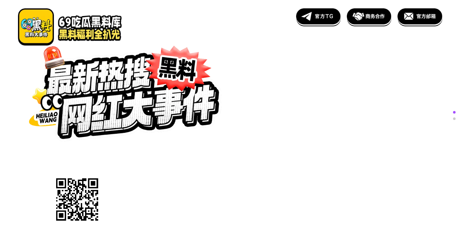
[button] (454, 112)
